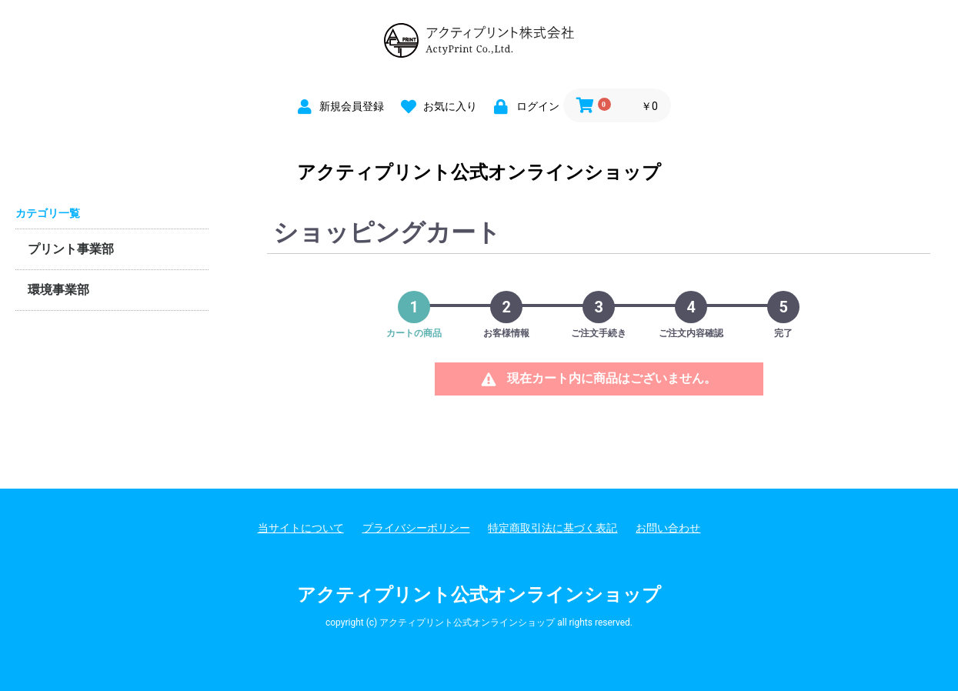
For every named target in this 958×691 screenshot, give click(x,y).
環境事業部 (58, 289)
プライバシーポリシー (416, 528)
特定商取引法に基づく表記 (552, 528)
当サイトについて (301, 528)
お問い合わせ (668, 528)
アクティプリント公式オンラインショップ (479, 172)
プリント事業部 (71, 249)
